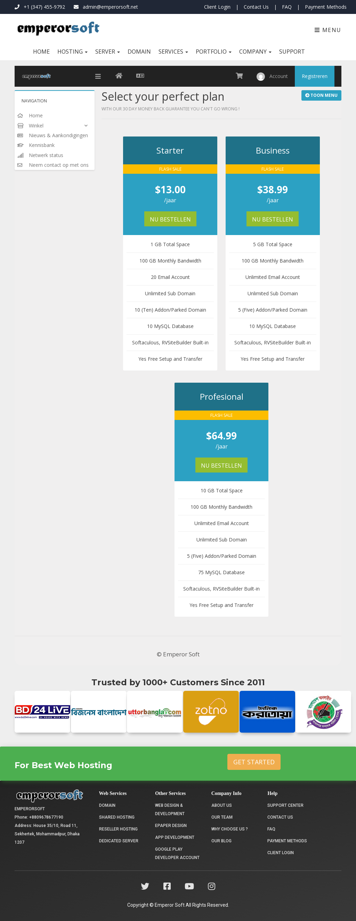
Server (107, 51)
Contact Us (256, 6)
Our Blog (221, 840)
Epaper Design (171, 825)
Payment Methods (326, 6)
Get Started (254, 762)
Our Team (222, 817)
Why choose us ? (229, 829)
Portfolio (214, 51)
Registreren (314, 76)
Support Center (285, 805)
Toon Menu (321, 95)
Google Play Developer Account (177, 853)
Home (41, 51)
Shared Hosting (117, 817)
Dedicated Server (118, 840)
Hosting (72, 51)
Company (255, 51)
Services (173, 51)
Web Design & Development (170, 809)
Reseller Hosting (118, 829)
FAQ (287, 6)
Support (292, 51)
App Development (174, 837)
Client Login (217, 6)
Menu (328, 30)
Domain (139, 51)
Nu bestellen (170, 219)
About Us (221, 805)
